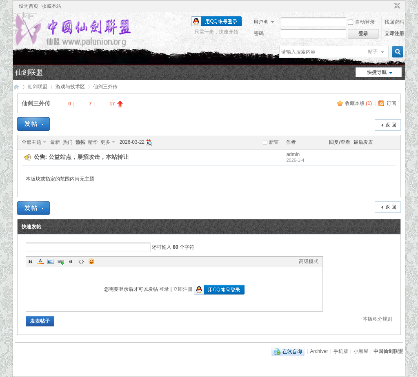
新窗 (274, 142)
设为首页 (28, 6)
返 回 (390, 125)
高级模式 (308, 261)
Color (40, 261)
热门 (68, 142)
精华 (93, 142)
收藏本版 (358, 103)
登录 (164, 289)
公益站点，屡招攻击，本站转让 (89, 157)
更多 (105, 142)
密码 (259, 33)
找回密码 (394, 22)
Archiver (319, 351)
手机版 (341, 351)
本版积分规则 (377, 319)
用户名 (260, 22)
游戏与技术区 (70, 86)
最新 (55, 142)
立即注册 (394, 33)
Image (51, 261)
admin (293, 154)
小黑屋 (361, 351)
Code (81, 261)
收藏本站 (51, 6)
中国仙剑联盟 (16, 87)
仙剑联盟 (29, 72)
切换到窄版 (396, 6)
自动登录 (361, 22)
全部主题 (31, 142)
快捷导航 (377, 72)
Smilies (91, 261)
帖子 (373, 51)
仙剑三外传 (105, 86)
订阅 (391, 103)
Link (61, 261)
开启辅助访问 (389, 6)
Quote (71, 261)
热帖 (80, 142)
